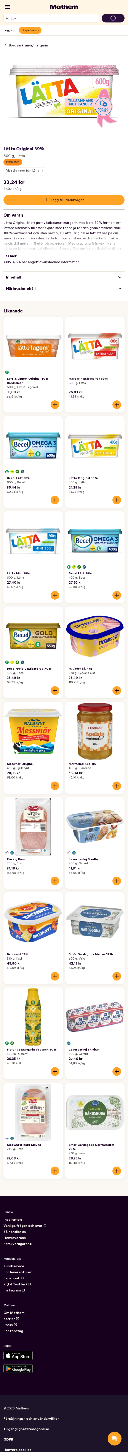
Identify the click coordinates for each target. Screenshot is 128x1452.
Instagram (14, 1290)
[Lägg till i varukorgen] (55, 404)
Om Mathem (13, 1312)
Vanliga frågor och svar (25, 1225)
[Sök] (7, 18)
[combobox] (54, 18)
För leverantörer (17, 1272)
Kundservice (13, 1266)
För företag (13, 1331)
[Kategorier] (7, 7)
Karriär (11, 1319)
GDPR (8, 1439)
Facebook (13, 1278)
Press (10, 1325)
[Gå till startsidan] (64, 7)
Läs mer (10, 256)
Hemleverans (14, 1237)
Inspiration (12, 1219)
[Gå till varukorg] (113, 18)
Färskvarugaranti (17, 1244)
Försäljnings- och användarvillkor (31, 1418)
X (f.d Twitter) (17, 1284)
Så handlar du (14, 1231)
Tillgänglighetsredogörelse (26, 1429)
